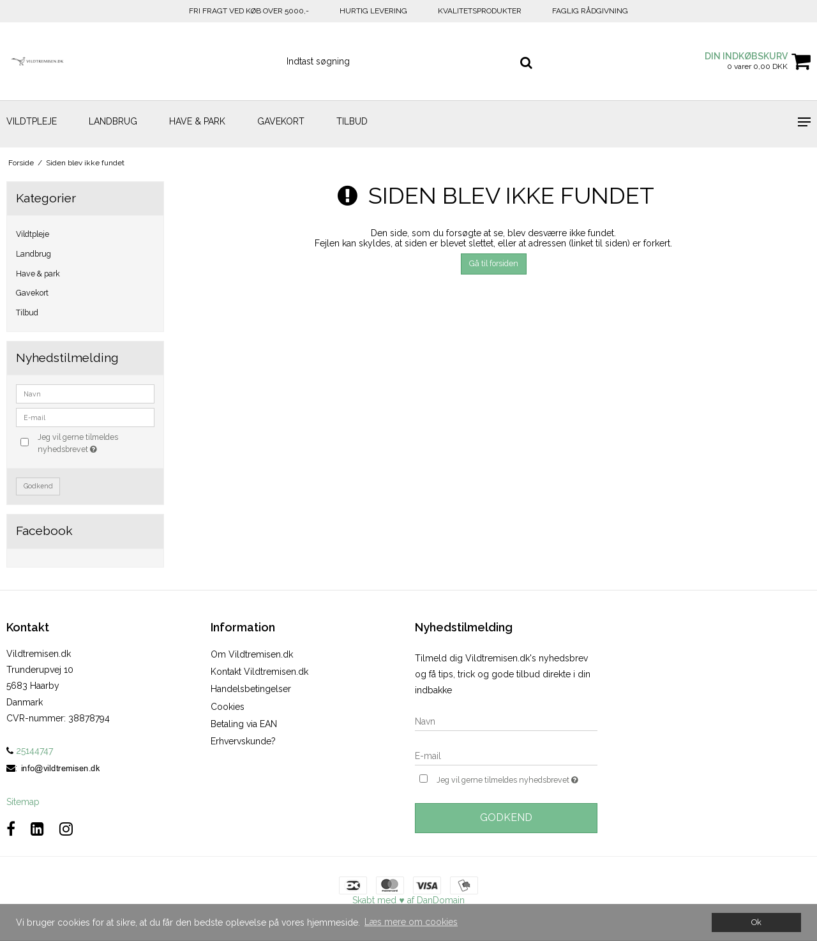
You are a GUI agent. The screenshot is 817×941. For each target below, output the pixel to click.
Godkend (38, 486)
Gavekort (280, 121)
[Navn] (506, 721)
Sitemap (23, 802)
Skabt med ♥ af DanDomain (408, 900)
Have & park (197, 121)
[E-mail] (506, 755)
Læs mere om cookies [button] (411, 922)
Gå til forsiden (493, 263)
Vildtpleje (31, 121)
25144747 (29, 751)
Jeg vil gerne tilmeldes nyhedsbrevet (95, 442)
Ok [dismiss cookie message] (756, 922)
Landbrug (113, 121)
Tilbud (352, 121)
